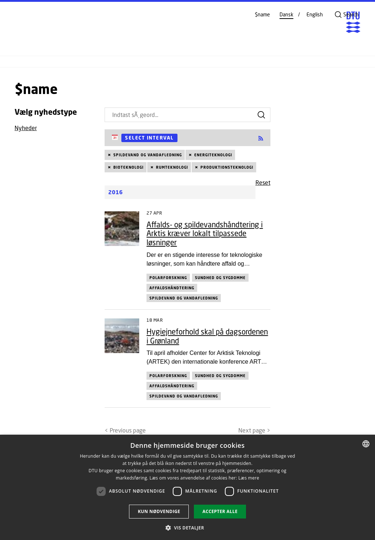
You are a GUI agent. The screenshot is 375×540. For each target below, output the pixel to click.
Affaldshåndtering (171, 288)
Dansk (286, 14)
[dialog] (187, 487)
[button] (187, 527)
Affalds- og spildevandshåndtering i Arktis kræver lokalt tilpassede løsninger (205, 233)
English (314, 14)
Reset (262, 182)
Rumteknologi (172, 167)
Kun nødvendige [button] (159, 511)
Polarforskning (168, 277)
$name (262, 14)
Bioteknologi (128, 167)
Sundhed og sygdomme (220, 277)
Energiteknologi (213, 155)
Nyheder (26, 127)
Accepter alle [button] (219, 511)
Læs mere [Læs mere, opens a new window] (248, 478)
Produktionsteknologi (226, 167)
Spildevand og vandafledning (147, 155)
